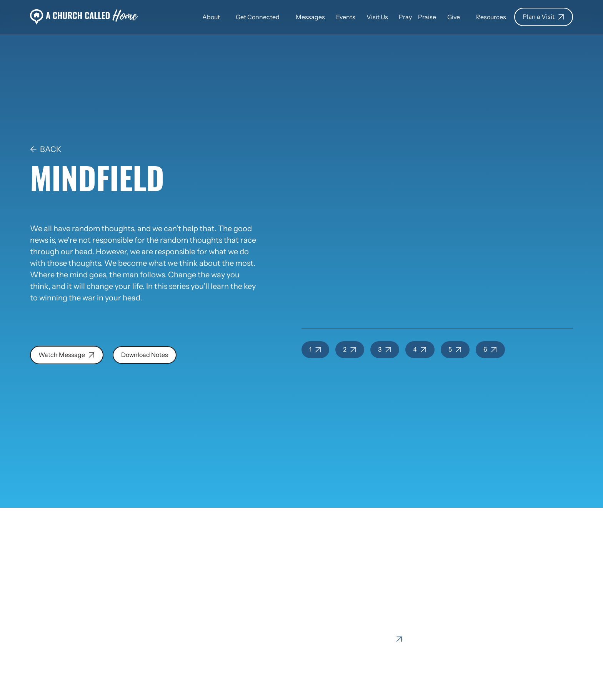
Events (345, 17)
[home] (84, 17)
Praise (427, 17)
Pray (405, 17)
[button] (211, 16)
